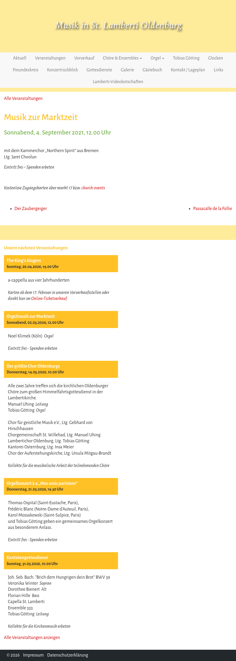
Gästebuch (152, 70)
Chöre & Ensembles (122, 58)
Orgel (157, 58)
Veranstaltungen (50, 58)
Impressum (33, 655)
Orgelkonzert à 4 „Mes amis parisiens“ (42, 483)
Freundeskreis (25, 70)
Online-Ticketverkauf (49, 298)
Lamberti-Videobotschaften (118, 81)
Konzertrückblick (62, 70)
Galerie (127, 70)
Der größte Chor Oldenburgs (33, 366)
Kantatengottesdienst (27, 557)
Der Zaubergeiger (30, 208)
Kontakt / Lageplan (188, 70)
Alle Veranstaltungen (23, 98)
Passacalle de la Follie (212, 208)
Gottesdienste (99, 70)
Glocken (215, 58)
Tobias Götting (186, 58)
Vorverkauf (84, 58)
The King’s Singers (24, 260)
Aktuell (19, 58)
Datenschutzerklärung (67, 655)
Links (218, 70)
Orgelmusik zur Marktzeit (31, 316)
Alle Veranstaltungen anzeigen (32, 637)
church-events (93, 188)
